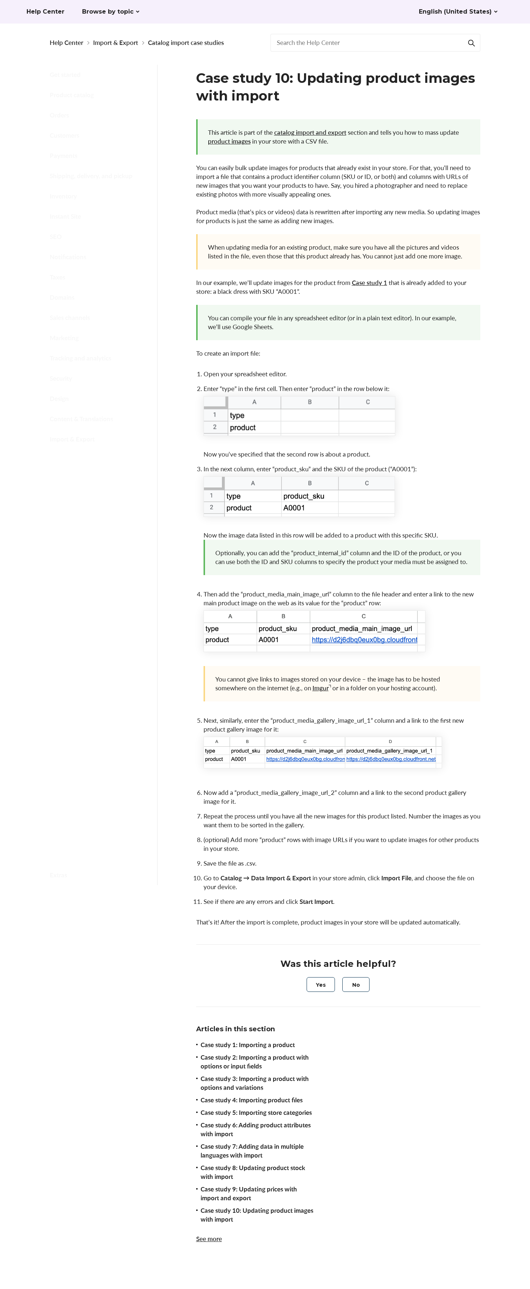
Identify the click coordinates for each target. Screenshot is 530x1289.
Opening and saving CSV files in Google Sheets (104, 818)
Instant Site (65, 216)
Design (59, 398)
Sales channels (70, 317)
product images (229, 141)
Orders (59, 115)
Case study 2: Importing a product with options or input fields (255, 1061)
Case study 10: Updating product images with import (104, 693)
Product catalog (72, 95)
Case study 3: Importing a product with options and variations (105, 493)
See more (209, 1239)
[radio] (321, 984)
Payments (63, 155)
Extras (58, 875)
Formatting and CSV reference (103, 469)
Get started (65, 74)
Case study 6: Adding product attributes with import (102, 572)
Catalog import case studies (186, 42)
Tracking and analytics (80, 358)
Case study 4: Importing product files (103, 520)
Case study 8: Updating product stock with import (106, 632)
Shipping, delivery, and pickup (91, 176)
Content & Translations (81, 419)
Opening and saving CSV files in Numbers (104, 794)
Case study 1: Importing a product (248, 1045)
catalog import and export (310, 132)
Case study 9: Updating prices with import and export (102, 661)
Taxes (57, 277)
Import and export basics (95, 454)
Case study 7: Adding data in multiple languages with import (106, 605)
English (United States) (455, 11)
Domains (62, 297)
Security (61, 378)
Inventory (63, 196)
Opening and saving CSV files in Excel (104, 841)
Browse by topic (108, 11)
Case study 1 (369, 282)
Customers (64, 135)
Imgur (320, 688)
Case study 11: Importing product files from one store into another (105, 725)
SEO (56, 236)
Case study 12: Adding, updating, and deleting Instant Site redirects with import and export (105, 762)
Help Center (66, 42)
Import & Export (115, 42)
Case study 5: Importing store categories (103, 544)
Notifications (68, 257)
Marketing (64, 338)
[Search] (471, 43)
